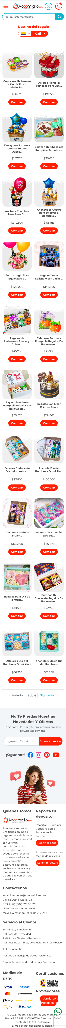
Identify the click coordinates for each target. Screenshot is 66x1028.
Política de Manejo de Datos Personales (27, 955)
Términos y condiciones (17, 929)
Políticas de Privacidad (17, 934)
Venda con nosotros (49, 1000)
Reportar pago (47, 842)
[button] (17, 83)
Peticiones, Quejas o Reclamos (21, 938)
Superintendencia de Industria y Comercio (29, 962)
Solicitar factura (47, 862)
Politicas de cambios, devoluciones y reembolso (32, 942)
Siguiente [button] (49, 695)
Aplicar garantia (12, 949)
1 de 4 (32, 695)
